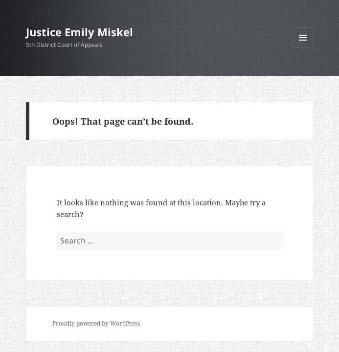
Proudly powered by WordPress (96, 323)
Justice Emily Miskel (79, 31)
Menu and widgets (303, 47)
